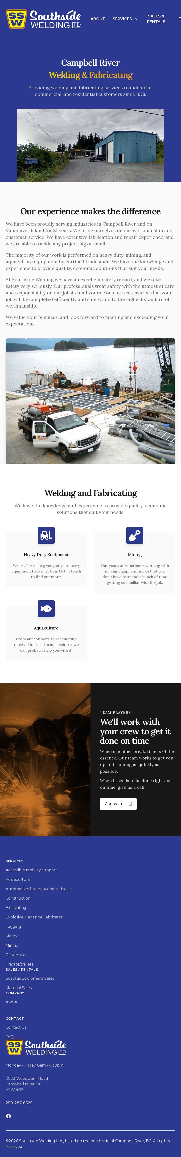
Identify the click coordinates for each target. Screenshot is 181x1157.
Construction (18, 898)
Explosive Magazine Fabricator (34, 917)
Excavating (16, 907)
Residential (16, 955)
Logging (13, 926)
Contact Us (16, 1027)
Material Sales (19, 988)
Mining (12, 945)
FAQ (10, 1037)
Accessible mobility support (31, 870)
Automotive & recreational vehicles (38, 889)
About (97, 19)
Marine (12, 936)
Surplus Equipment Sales (30, 978)
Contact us (119, 804)
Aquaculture (18, 879)
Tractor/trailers (19, 964)
